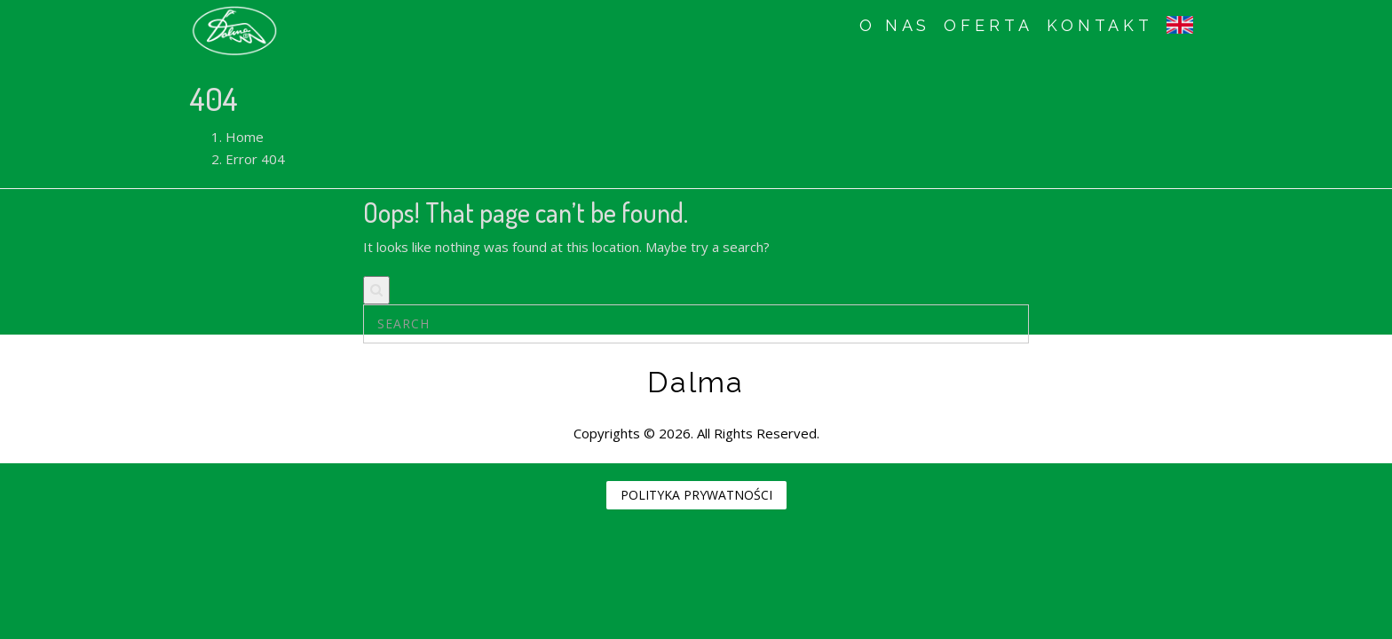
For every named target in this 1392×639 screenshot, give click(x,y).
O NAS (895, 25)
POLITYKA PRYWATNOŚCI (696, 494)
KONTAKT (1100, 25)
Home (244, 137)
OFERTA (988, 25)
